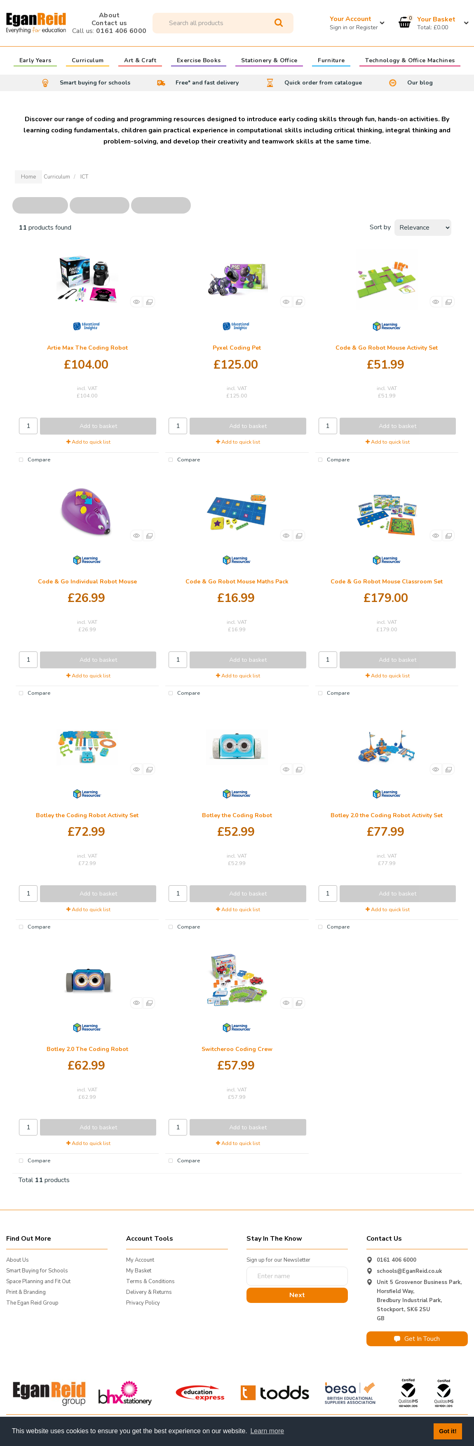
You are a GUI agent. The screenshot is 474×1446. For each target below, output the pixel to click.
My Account (140, 1260)
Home (28, 177)
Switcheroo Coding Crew (237, 1049)
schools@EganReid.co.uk (409, 1271)
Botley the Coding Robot (237, 815)
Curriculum (87, 61)
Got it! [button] (447, 1431)
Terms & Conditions (150, 1281)
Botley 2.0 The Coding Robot (87, 1049)
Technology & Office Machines (410, 61)
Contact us (109, 23)
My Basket (138, 1270)
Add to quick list (88, 442)
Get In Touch (417, 1338)
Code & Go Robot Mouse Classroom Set (387, 581)
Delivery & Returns (149, 1292)
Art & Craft (140, 61)
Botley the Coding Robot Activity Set (87, 815)
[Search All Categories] (223, 23)
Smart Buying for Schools (37, 1270)
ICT (84, 177)
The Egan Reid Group (32, 1303)
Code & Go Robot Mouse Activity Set (387, 348)
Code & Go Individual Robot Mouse (87, 581)
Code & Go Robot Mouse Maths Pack (237, 581)
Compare (33, 460)
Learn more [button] (267, 1430)
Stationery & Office (269, 61)
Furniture (331, 61)
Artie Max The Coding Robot (87, 348)
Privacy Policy (143, 1303)
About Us (17, 1260)
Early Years (35, 61)
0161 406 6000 (109, 31)
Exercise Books (199, 61)
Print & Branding (26, 1292)
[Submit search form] (278, 23)
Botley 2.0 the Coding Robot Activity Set (387, 815)
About (109, 15)
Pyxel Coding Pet (237, 348)
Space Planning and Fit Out (38, 1281)
